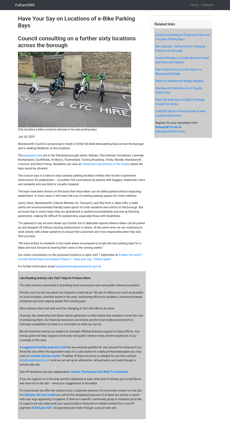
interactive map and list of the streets (106, 164)
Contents (207, 5)
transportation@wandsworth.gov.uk (78, 266)
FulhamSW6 (24, 5)
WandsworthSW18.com (170, 131)
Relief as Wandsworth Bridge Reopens (179, 81)
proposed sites (33, 155)
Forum (195, 5)
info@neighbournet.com (35, 360)
